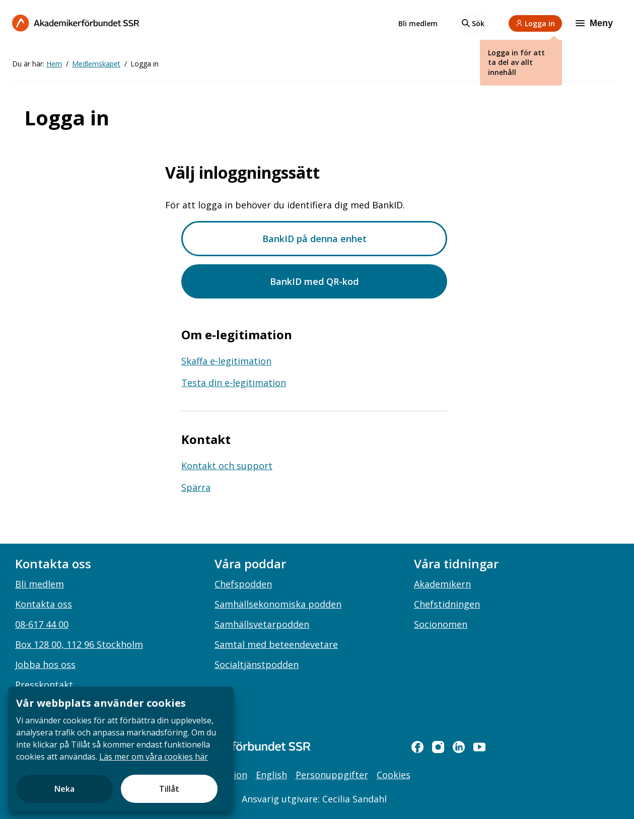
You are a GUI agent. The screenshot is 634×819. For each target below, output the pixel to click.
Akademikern (442, 584)
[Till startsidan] (75, 23)
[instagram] (438, 747)
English (271, 775)
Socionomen (440, 624)
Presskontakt (44, 685)
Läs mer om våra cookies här (153, 756)
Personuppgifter (332, 775)
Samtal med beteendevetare (276, 644)
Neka (64, 788)
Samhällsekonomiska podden (278, 604)
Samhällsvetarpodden (262, 624)
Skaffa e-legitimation (226, 361)
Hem (54, 63)
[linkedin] (459, 747)
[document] (121, 749)
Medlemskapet (96, 63)
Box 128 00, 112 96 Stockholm (79, 644)
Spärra (195, 487)
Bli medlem (418, 23)
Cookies (393, 775)
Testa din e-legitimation (233, 383)
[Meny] (595, 23)
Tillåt (169, 788)
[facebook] (417, 747)
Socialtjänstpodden (257, 664)
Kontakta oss (43, 604)
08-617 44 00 (41, 624)
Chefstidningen (447, 604)
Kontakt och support (226, 466)
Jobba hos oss (45, 664)
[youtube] (479, 747)
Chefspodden (243, 584)
